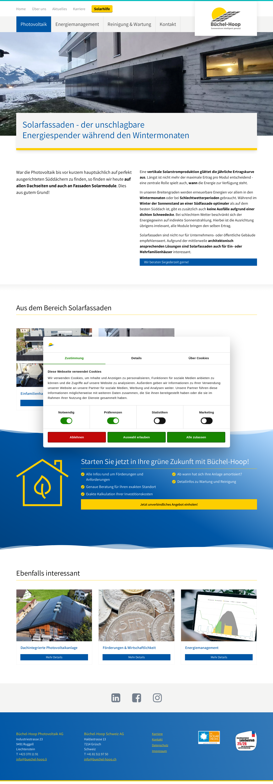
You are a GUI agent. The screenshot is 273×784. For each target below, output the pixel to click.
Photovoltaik (34, 24)
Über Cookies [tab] (199, 358)
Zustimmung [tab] (74, 358)
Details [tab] (136, 358)
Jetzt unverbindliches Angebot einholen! (169, 506)
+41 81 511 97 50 (97, 756)
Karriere (79, 8)
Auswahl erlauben (136, 437)
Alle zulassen (196, 437)
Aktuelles (59, 8)
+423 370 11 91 (28, 756)
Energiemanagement (77, 24)
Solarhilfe (102, 8)
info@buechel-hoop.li (31, 761)
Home (21, 8)
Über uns (39, 8)
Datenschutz (160, 748)
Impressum (160, 754)
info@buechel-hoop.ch (100, 761)
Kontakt (168, 24)
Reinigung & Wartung (129, 24)
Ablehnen (77, 437)
